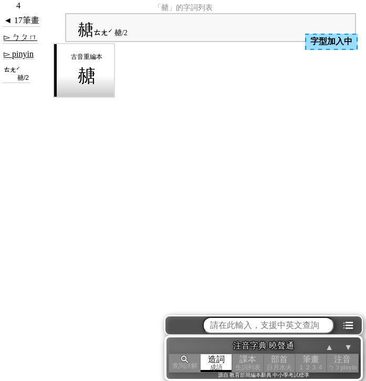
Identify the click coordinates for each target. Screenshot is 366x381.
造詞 (216, 363)
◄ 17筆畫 (21, 20)
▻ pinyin (19, 53)
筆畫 (311, 363)
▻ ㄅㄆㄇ (20, 37)
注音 (342, 363)
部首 (279, 363)
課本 (248, 363)
